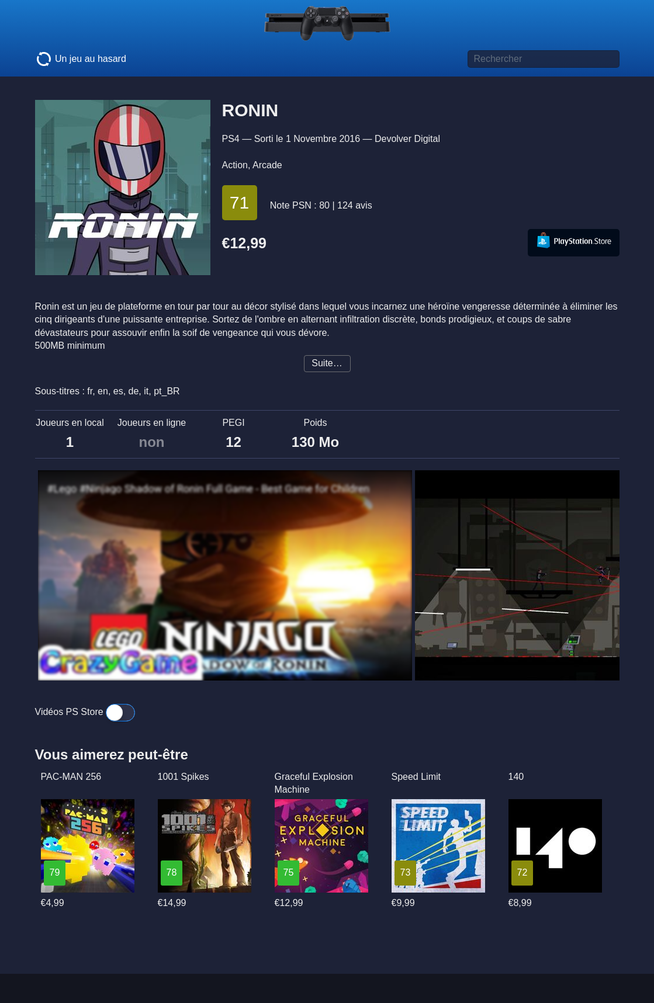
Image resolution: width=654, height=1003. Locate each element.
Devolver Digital (407, 139)
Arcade (267, 165)
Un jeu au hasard (80, 59)
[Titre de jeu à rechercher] (544, 59)
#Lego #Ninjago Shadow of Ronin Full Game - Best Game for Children (208, 489)
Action (235, 165)
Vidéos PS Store (85, 712)
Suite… (327, 363)
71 (239, 202)
